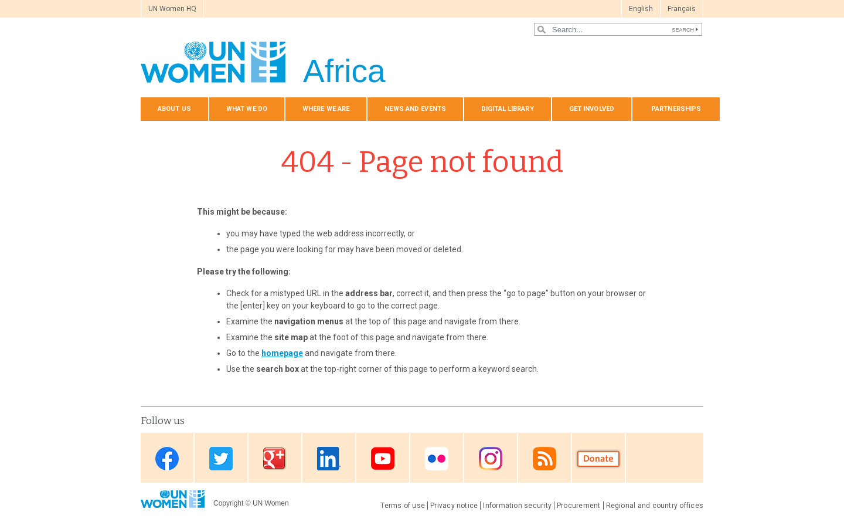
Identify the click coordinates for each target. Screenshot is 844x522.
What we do (246, 109)
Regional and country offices (654, 505)
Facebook (167, 459)
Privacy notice (454, 505)
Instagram (490, 459)
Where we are (325, 109)
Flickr (436, 459)
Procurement (579, 505)
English (641, 9)
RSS (544, 459)
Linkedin (328, 459)
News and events (415, 109)
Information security (517, 505)
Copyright (228, 503)
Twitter (221, 459)
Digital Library (507, 109)
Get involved (591, 109)
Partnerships (676, 109)
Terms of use (402, 505)
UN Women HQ (172, 9)
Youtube (382, 459)
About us (174, 109)
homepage (282, 353)
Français (682, 9)
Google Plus (275, 459)
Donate (598, 459)
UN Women (271, 503)
